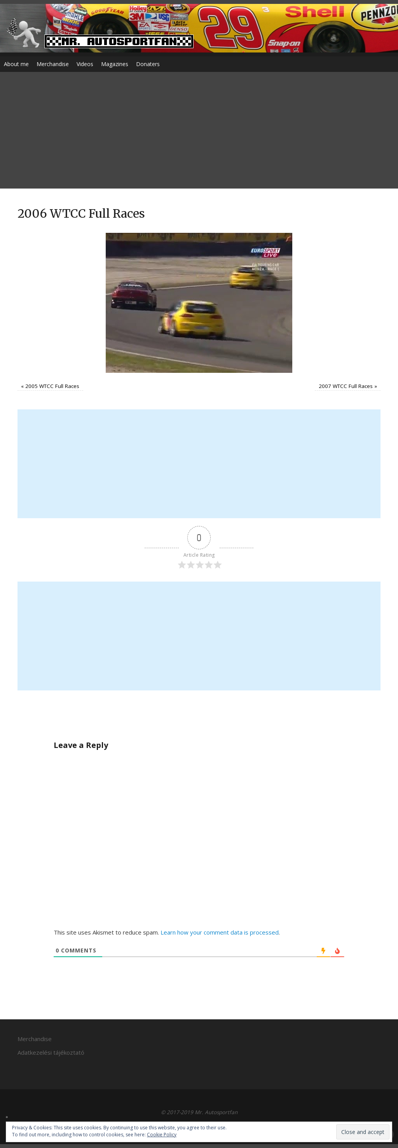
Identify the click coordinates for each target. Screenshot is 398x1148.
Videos (85, 64)
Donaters (148, 64)
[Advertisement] (199, 130)
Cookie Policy (161, 1134)
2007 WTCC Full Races (346, 386)
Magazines (114, 64)
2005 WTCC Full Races (52, 386)
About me (16, 64)
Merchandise (53, 64)
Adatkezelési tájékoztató (50, 1052)
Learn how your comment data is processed (220, 932)
